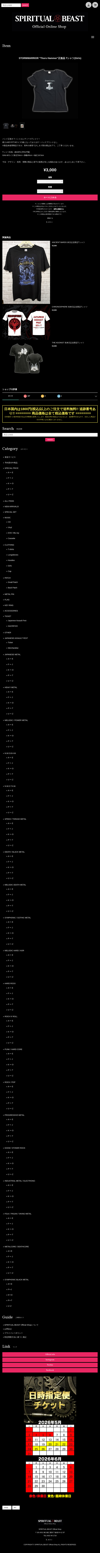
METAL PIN (9, 594)
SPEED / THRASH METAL (15, 819)
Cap (9, 571)
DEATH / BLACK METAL (15, 852)
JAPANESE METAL (13, 654)
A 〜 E (10, 472)
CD (9, 522)
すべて (10, 396)
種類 (50, 177)
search (25, 5)
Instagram (50, 1360)
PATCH (8, 578)
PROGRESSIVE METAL (14, 1115)
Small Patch (13, 582)
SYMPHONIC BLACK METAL (17, 1280)
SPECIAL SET (10, 512)
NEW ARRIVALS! (12, 506)
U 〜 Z (10, 494)
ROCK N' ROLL (11, 1016)
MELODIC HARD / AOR (14, 951)
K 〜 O (10, 483)
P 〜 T (10, 489)
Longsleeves (13, 555)
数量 (50, 187)
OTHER (8, 633)
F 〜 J (10, 478)
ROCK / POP (10, 1082)
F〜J (10, 1289)
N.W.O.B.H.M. (10, 753)
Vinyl (10, 527)
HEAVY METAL (11, 687)
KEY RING (9, 605)
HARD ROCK (10, 983)
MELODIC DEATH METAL (15, 885)
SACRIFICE (13, 626)
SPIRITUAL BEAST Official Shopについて (21, 1325)
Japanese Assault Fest (17, 621)
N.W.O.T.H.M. (10, 786)
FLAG (7, 600)
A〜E (10, 1251)
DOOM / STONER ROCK (15, 1148)
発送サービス (10, 457)
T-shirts (11, 549)
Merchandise (13, 648)
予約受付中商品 (11, 463)
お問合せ (8, 1329)
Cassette (11, 538)
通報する (50, 218)
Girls (10, 566)
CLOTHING (9, 545)
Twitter (50, 1365)
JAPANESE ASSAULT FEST (16, 638)
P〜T (10, 1300)
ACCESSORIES (11, 611)
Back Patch (12, 588)
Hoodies (11, 560)
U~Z (10, 1306)
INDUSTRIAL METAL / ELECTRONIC (20, 1181)
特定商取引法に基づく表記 (15, 1337)
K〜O (10, 1295)
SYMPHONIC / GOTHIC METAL (18, 918)
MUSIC (8, 518)
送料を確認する (59, 209)
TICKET (8, 616)
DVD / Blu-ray (13, 533)
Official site (50, 1354)
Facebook (50, 1370)
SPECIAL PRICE (11, 468)
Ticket (10, 642)
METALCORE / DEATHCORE (17, 1247)
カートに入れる (50, 197)
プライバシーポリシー (13, 1333)
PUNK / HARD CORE (13, 1049)
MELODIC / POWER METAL (16, 720)
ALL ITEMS (9, 501)
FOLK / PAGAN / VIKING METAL (18, 1214)
